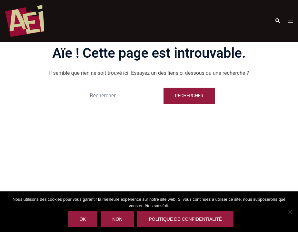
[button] (277, 21)
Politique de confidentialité (185, 219)
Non (117, 219)
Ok (82, 219)
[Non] (290, 211)
